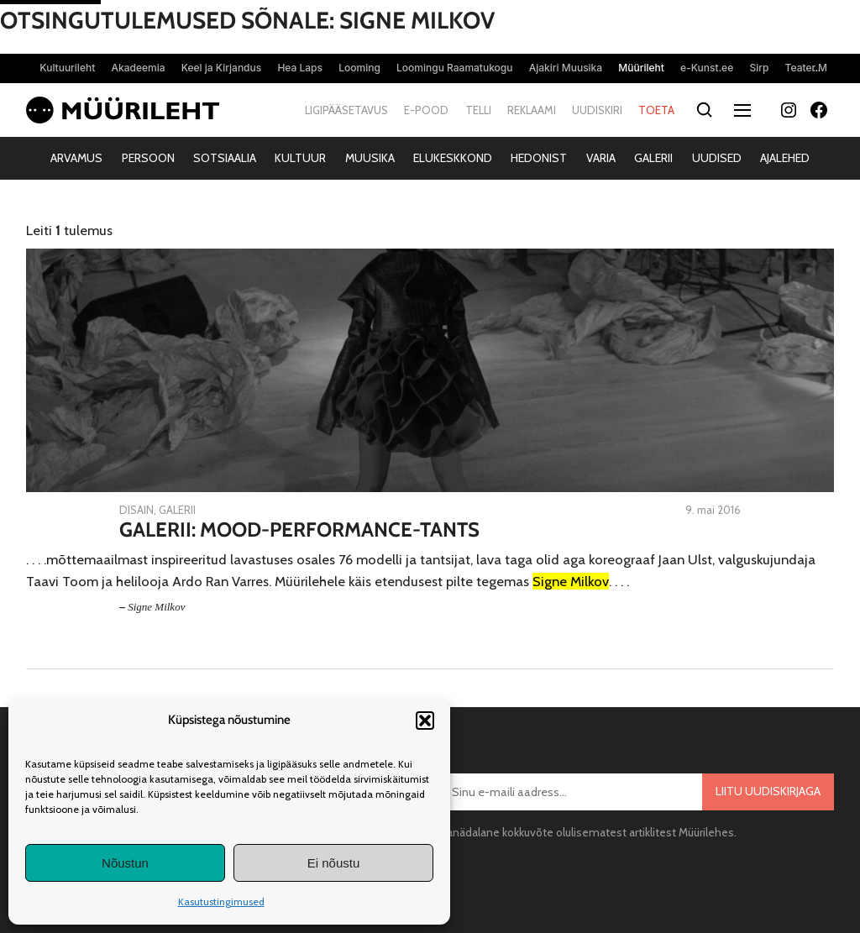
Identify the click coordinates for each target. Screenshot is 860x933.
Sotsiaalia (224, 157)
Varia (601, 157)
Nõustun (125, 863)
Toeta (656, 110)
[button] (425, 720)
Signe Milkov (156, 606)
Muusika (370, 157)
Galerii (653, 157)
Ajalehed (785, 157)
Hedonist (539, 157)
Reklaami (531, 110)
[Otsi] (704, 110)
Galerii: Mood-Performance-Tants (299, 530)
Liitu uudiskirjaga (768, 791)
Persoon (148, 157)
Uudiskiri (597, 110)
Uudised (717, 157)
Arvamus (76, 157)
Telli (478, 110)
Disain (136, 509)
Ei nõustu (333, 863)
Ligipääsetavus (346, 110)
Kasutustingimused (221, 901)
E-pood (426, 110)
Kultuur (300, 157)
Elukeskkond (452, 157)
